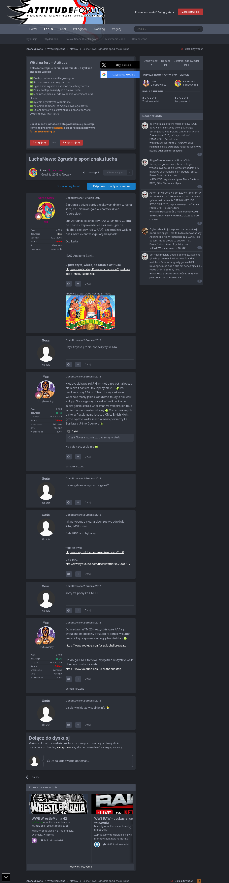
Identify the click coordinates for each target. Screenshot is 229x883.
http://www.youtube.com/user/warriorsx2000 (95, 552)
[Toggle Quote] (69, 431)
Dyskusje (31, 39)
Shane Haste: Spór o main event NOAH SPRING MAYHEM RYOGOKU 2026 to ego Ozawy (174, 215)
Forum (48, 30)
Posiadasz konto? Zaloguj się (154, 12)
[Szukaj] (154, 29)
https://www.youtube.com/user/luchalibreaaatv (96, 645)
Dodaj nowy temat (68, 186)
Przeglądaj (80, 29)
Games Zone (139, 39)
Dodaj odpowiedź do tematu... (68, 760)
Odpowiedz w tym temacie (111, 186)
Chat (63, 29)
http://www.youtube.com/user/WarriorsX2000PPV (98, 564)
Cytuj (88, 283)
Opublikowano (83, 197)
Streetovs (189, 81)
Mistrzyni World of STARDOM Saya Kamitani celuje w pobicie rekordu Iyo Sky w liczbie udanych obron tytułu (175, 146)
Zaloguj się (39, 142)
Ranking (99, 29)
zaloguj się (64, 747)
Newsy (66, 174)
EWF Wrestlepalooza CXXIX (167, 248)
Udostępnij (91, 172)
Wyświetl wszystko (81, 866)
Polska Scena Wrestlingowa (82, 39)
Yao (153, 81)
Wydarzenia (51, 39)
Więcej (116, 29)
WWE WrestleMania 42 (49, 818)
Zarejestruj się (190, 11)
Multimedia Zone (115, 39)
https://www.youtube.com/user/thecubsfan (93, 669)
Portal (33, 29)
